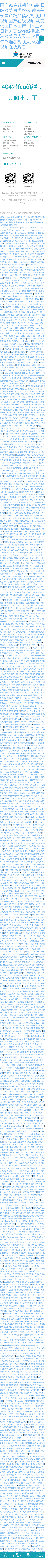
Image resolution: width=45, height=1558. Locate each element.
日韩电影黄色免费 (35, 428)
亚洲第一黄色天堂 (6, 1078)
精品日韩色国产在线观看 (31, 1446)
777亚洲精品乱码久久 (24, 611)
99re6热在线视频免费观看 (15, 1385)
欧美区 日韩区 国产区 (8, 267)
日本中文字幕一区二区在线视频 (18, 658)
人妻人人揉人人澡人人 (21, 1311)
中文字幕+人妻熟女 (25, 1485)
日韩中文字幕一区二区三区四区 (26, 1469)
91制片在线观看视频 (10, 862)
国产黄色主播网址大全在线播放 (23, 627)
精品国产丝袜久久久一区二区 (24, 619)
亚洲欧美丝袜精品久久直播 (18, 1477)
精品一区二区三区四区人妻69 (26, 426)
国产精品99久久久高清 (32, 1409)
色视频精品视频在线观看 (28, 1549)
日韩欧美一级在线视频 (14, 513)
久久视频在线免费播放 (21, 516)
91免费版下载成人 (31, 1015)
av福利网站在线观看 (12, 1345)
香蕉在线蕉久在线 (9, 769)
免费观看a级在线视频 (12, 531)
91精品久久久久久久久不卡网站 (23, 550)
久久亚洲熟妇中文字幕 (11, 1488)
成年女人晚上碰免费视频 (31, 373)
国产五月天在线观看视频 (20, 812)
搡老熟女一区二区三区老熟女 (27, 1234)
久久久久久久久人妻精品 (15, 954)
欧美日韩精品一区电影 (35, 740)
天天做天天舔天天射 (36, 235)
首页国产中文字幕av (17, 912)
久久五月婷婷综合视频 (19, 885)
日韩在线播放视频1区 (35, 1292)
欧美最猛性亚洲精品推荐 (9, 1057)
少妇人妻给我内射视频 (11, 788)
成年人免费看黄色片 (13, 463)
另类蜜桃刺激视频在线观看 (33, 288)
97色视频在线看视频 (33, 1522)
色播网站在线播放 (24, 1284)
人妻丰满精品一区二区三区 (10, 1100)
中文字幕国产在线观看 (29, 719)
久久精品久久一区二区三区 (18, 785)
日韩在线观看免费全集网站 (28, 579)
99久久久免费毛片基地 (27, 849)
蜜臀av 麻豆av (9, 542)
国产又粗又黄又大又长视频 (34, 1187)
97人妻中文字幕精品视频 (12, 1068)
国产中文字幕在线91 (12, 587)
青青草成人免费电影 (16, 553)
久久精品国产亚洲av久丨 (13, 830)
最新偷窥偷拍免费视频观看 (34, 1358)
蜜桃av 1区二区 (23, 1517)
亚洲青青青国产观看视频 (9, 341)
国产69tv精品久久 (26, 360)
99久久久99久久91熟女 (19, 418)
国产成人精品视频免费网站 (32, 1282)
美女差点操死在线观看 (16, 1464)
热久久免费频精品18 (36, 1007)
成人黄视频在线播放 (7, 1308)
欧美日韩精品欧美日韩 (14, 843)
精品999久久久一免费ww (30, 362)
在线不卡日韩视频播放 (28, 1345)
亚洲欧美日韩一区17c (12, 600)
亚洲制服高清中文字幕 (32, 315)
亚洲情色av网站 (35, 1525)
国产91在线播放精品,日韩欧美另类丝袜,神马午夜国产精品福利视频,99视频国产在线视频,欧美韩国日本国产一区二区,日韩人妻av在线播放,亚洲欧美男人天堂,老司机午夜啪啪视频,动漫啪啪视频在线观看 (22, 26)
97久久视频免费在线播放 (12, 563)
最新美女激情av (25, 420)
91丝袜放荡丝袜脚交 (20, 235)
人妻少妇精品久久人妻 (23, 1546)
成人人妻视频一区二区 (11, 1258)
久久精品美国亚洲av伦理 (20, 1536)
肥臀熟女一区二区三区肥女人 (15, 613)
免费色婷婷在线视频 (36, 991)
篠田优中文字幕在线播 (11, 1538)
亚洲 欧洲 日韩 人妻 (11, 896)
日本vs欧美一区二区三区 (13, 1401)
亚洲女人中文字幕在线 (19, 1319)
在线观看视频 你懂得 (19, 584)
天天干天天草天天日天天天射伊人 (30, 280)
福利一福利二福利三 (11, 870)
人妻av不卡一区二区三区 (23, 444)
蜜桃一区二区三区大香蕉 (33, 555)
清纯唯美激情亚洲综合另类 (26, 685)
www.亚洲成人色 (19, 764)
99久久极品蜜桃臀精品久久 (32, 1031)
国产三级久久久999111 (19, 846)
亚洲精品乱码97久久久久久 (13, 241)
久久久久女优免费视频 (33, 714)
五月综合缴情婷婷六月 (30, 933)
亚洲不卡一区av (27, 711)
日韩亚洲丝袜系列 (11, 656)
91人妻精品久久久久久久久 (16, 740)
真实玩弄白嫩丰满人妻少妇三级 (24, 254)
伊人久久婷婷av (25, 341)
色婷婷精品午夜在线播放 (27, 325)
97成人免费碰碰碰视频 (12, 933)
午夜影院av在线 (12, 420)
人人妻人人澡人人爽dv (16, 875)
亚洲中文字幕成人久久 (32, 452)
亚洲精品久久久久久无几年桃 (25, 983)
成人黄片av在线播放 (23, 738)
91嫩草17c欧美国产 (16, 804)
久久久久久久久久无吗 (25, 769)
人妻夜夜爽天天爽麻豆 (26, 814)
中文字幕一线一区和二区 (9, 262)
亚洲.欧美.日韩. (13, 383)
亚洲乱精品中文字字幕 (12, 476)
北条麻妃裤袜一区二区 (16, 275)
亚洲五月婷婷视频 (17, 1509)
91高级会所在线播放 (22, 716)
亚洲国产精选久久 (16, 1277)
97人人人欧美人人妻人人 (29, 383)
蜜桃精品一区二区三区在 (23, 1406)
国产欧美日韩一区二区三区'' (16, 233)
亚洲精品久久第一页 (15, 1047)
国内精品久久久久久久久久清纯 (32, 1216)
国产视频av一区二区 (20, 1152)
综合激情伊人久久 (24, 1142)
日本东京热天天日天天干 (17, 1395)
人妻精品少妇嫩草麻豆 (16, 1425)
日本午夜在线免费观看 (24, 975)
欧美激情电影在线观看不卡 (16, 1210)
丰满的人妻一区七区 (22, 653)
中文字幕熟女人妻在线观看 (16, 497)
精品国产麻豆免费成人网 (13, 568)
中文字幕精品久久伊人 (32, 1200)
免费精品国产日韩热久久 (18, 959)
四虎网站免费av (9, 1181)
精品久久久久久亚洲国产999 (27, 1250)
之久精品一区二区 (16, 1060)
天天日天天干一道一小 (8, 325)
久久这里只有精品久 (28, 872)
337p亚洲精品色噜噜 (25, 436)
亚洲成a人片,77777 (15, 1118)
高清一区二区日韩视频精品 (18, 748)
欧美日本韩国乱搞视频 (14, 1271)
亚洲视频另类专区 (37, 674)
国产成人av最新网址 (33, 333)
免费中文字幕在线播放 (12, 1020)
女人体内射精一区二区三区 (28, 526)
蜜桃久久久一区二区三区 (12, 1031)
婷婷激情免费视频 (16, 452)
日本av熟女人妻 (33, 819)
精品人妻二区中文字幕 (22, 1279)
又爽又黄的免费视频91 (24, 1224)
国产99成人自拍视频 (37, 1110)
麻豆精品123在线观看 (22, 806)
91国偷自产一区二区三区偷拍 (22, 1160)
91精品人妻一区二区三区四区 (20, 457)
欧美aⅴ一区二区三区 (35, 317)
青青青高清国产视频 (12, 719)
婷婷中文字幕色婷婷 (11, 669)
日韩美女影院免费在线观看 (30, 402)
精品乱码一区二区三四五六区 (13, 952)
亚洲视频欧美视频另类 (11, 505)
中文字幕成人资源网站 (11, 1216)
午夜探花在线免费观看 (35, 270)
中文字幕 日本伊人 (11, 278)
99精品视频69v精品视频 (30, 600)
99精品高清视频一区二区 (31, 299)
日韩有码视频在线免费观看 (21, 907)
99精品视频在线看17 (28, 1081)
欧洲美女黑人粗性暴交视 (13, 1187)
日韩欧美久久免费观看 (28, 307)
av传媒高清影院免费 (34, 613)
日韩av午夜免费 (9, 841)
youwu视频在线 (12, 471)
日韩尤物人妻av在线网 (11, 1081)
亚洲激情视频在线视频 (8, 1295)
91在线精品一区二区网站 (23, 246)
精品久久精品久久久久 (16, 518)
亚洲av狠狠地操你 (24, 1427)
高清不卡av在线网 (16, 650)
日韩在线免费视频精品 (20, 521)
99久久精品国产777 (33, 1385)
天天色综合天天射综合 (27, 262)
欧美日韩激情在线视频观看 (23, 1493)
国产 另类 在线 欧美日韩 (13, 523)
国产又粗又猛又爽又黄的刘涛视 (16, 727)
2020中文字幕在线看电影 (22, 838)
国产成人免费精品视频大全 (31, 1100)
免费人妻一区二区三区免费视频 (22, 1287)
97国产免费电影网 (34, 864)
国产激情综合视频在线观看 (34, 967)
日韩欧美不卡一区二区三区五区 (14, 1343)
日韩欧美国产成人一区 (19, 1134)
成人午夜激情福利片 (16, 447)
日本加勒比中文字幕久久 (20, 487)
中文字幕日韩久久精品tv (15, 827)
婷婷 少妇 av (28, 331)
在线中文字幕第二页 (21, 312)
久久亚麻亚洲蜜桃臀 (18, 352)
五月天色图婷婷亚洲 (25, 545)
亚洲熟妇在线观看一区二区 (24, 1115)
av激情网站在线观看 (17, 286)
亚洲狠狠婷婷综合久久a (21, 825)
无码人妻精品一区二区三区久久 (27, 547)
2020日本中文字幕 (7, 1189)
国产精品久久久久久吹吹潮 (29, 624)
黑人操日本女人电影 (7, 738)
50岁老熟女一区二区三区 (33, 642)
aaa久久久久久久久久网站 (30, 669)
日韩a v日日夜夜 (37, 420)
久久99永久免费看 (7, 981)
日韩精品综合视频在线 (12, 373)
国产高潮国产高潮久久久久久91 (12, 1467)
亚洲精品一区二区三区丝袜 (34, 1126)
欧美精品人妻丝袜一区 (8, 500)
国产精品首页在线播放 (8, 777)
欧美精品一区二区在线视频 (27, 909)
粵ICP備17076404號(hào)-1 (26, 196)
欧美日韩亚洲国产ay (25, 500)
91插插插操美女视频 (22, 479)
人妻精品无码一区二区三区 (31, 798)
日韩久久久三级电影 (34, 682)
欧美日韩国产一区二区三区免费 (12, 238)
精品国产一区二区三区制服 (19, 357)
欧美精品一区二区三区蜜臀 (13, 481)
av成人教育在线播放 (34, 352)
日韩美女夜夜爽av (16, 1237)
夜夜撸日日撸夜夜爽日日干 (13, 555)
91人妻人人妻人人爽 (24, 1398)
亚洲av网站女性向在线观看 (19, 753)
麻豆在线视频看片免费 (35, 1097)
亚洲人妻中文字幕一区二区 (32, 1390)
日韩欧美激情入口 (26, 1388)
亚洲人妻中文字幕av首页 (13, 1073)
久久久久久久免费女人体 (12, 576)
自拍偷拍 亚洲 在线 (7, 901)
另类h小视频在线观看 (22, 1551)
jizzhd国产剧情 (14, 938)
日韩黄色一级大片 (9, 946)
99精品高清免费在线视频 (28, 1369)
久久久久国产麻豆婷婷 (30, 679)
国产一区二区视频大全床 (22, 801)
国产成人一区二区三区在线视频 (21, 1023)
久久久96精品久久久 (15, 1105)
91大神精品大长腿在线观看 (29, 399)
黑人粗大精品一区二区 (11, 888)
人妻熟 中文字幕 (10, 909)
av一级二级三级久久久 (17, 386)
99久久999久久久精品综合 (30, 1329)
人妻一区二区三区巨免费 (9, 941)
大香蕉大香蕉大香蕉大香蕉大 (19, 637)
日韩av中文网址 (9, 547)
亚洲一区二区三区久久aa (29, 415)
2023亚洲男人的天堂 (15, 378)
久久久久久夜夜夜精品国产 (11, 1446)
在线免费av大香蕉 (30, 1073)
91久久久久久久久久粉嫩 (17, 339)
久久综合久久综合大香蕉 (33, 410)
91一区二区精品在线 (35, 489)
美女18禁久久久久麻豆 (17, 817)
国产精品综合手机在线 (29, 788)
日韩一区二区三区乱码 (22, 899)
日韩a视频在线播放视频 (15, 1443)
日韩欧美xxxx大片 (21, 302)
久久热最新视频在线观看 (31, 576)
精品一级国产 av (25, 1393)
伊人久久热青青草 (13, 751)
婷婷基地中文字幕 (27, 1274)
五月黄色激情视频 (24, 759)
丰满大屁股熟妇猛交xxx (18, 1253)
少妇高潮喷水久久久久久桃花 (26, 1181)
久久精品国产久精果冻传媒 (19, 502)
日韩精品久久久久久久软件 (24, 465)
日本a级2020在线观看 (12, 299)
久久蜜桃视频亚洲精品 (12, 1039)
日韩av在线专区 (6, 859)
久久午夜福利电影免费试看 (18, 439)
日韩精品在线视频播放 (8, 1427)
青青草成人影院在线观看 (27, 442)
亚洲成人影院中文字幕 (24, 1356)
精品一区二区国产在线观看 (18, 917)
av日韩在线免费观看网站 (30, 878)
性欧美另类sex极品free (13, 608)
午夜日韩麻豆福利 (25, 724)
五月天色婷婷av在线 (17, 1380)
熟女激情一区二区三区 (24, 484)
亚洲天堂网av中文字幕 (21, 1195)
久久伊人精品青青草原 (22, 381)
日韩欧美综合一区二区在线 (14, 1028)
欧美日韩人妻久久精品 (8, 1129)
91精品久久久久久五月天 (27, 957)
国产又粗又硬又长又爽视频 (13, 854)
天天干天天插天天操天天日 (10, 711)
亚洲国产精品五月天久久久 (18, 494)
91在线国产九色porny (19, 1245)
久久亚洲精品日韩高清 (17, 328)
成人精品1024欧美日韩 (23, 473)
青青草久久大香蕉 (32, 518)
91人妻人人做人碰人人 (35, 323)
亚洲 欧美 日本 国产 (13, 1232)
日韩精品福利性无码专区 (23, 1166)
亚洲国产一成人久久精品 (33, 701)
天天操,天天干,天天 (26, 1012)
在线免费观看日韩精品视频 (13, 410)
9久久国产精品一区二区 (25, 534)
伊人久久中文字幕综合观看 (29, 278)
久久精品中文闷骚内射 (33, 912)
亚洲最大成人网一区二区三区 (11, 320)
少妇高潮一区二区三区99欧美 (23, 1123)
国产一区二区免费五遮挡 (20, 674)
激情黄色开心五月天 (22, 376)
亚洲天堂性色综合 (37, 812)
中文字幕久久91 (37, 790)
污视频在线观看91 (13, 1533)
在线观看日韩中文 (34, 233)
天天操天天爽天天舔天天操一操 (21, 605)
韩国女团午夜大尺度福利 (29, 888)
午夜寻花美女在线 (13, 695)
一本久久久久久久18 (33, 1144)
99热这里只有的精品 (23, 539)
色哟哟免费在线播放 (31, 854)
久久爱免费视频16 (11, 399)
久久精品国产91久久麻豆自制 (33, 608)
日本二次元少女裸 (19, 1337)
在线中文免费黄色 (20, 317)
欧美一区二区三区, (17, 780)
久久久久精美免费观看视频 (10, 1192)
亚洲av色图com (37, 708)
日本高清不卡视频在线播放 (10, 1150)
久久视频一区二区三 (7, 346)
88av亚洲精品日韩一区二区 (26, 336)
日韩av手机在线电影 (33, 286)
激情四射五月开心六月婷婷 (29, 558)
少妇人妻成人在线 (32, 251)
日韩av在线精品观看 (13, 962)
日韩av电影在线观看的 (19, 1221)
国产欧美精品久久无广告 (33, 904)
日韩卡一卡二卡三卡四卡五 (14, 333)
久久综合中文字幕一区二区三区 (14, 1501)
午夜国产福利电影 (23, 1462)
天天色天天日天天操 (22, 1063)
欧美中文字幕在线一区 (30, 463)
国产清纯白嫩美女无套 (17, 460)
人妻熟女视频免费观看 (8, 1010)
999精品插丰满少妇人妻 (34, 259)
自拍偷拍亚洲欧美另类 (30, 1039)
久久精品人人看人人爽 (12, 1266)
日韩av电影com (26, 772)
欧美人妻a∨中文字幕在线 (9, 693)
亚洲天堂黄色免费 (19, 859)
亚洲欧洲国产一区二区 (17, 682)
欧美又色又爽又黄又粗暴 (32, 833)
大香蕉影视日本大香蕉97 (15, 251)
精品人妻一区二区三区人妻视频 (18, 1541)
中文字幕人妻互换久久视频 (21, 257)
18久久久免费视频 (19, 1364)
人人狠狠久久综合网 (10, 1176)
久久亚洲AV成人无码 (17, 344)
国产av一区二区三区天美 (26, 267)
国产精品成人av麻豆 (31, 378)
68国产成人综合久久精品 (13, 1314)
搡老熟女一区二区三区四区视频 (28, 703)
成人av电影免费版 (13, 978)
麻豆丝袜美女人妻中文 (11, 1274)
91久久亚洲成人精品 (28, 587)
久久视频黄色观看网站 (23, 592)
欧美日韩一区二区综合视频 (13, 1158)
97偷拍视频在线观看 (19, 621)
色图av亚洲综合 (17, 315)
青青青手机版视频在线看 (28, 880)
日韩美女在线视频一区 (27, 1057)
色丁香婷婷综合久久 (7, 994)
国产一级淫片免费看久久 (34, 780)
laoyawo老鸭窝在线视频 (22, 708)
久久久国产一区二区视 (17, 1353)
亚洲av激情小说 (6, 1152)
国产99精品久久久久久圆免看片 (18, 1475)
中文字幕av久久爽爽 (22, 1374)
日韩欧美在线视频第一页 (9, 1369)
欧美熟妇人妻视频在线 (26, 616)
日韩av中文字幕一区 (28, 492)
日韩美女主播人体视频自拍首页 (14, 1097)
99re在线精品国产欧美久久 (13, 331)
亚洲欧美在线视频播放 (20, 949)
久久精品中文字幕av (32, 447)
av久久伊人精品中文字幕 (28, 272)
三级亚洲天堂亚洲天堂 (32, 481)
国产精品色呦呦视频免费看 (30, 870)
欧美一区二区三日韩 (15, 735)
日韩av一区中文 (13, 856)
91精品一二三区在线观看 (30, 1131)
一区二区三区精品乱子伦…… (29, 706)
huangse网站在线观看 (11, 772)
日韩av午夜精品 (28, 1068)
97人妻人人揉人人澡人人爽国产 (23, 391)
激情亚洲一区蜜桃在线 (21, 1102)
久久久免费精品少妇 (23, 664)
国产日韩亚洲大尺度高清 (22, 566)
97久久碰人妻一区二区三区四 (14, 1504)
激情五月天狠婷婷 (9, 661)
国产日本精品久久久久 (23, 648)
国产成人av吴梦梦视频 (19, 450)
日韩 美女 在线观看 (25, 1010)
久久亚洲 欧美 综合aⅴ (14, 986)
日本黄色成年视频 (37, 1189)
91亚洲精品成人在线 (13, 1390)
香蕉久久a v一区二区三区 (17, 1070)
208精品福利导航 (6, 312)
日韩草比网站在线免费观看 (26, 582)
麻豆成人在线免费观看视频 (23, 294)
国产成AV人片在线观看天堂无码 (12, 677)
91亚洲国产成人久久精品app (11, 833)
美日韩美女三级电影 (33, 537)
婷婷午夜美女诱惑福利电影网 (28, 661)
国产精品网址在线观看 (35, 339)
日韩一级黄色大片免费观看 (18, 249)
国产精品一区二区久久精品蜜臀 (31, 1147)
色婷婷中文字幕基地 (13, 1004)
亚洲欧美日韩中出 (29, 962)
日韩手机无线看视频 (11, 1208)
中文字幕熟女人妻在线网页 (13, 642)
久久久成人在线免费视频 (20, 1052)
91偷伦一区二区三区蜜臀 (33, 830)
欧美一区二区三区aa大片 (28, 835)
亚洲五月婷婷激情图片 (35, 1055)
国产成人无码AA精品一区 (23, 1092)
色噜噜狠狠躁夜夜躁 (15, 690)
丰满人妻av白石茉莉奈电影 (28, 1403)
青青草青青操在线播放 (11, 360)
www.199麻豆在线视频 (12, 679)
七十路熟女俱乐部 (9, 1398)
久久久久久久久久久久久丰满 (32, 938)
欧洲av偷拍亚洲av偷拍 (14, 1377)
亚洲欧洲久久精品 (23, 455)
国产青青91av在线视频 (30, 629)
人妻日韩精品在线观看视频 (10, 291)
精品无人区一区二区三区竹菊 (13, 370)
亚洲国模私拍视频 (37, 309)
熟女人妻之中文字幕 (23, 1483)
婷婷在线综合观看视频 (19, 394)
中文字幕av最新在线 (30, 1118)
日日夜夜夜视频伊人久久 (25, 1113)
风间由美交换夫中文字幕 (9, 283)
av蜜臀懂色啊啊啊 (29, 476)
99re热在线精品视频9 (22, 790)
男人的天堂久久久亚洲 (16, 1229)
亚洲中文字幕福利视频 (33, 1089)
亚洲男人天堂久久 (35, 1221)
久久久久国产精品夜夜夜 (35, 1464)
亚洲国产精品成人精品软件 (10, 1218)
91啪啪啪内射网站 (9, 1250)
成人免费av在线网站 (10, 624)
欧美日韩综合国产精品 (14, 967)
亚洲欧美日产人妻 (28, 291)
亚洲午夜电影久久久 (32, 804)
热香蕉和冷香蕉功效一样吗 (33, 1512)
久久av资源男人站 (21, 767)
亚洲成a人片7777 (14, 996)
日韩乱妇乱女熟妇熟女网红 (29, 970)
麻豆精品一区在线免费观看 (29, 941)
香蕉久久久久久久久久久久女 (15, 745)
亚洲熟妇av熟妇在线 (28, 1192)
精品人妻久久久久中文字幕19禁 (32, 856)
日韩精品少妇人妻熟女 (12, 243)
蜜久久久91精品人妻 (35, 265)
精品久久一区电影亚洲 (16, 1076)
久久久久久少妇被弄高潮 (30, 531)
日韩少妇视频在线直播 (8, 814)
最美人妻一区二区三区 (28, 693)
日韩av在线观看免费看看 (29, 508)
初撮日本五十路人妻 (29, 996)
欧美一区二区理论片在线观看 (27, 365)
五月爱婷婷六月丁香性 (11, 415)
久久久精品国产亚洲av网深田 (11, 423)
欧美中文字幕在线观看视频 (20, 1340)
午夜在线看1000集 (13, 362)
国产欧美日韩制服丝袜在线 (19, 1205)
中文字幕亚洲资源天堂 (19, 851)
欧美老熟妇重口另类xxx (31, 423)
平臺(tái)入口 (34, 63)
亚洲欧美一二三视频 (7, 703)
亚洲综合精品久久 (24, 965)
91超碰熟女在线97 (9, 761)
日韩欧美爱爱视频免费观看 (16, 1292)
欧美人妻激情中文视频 (35, 1366)
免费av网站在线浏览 (17, 640)
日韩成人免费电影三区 (30, 349)
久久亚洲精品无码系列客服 (23, 510)
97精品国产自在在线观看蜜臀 (17, 1174)
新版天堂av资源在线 (12, 307)
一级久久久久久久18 (20, 428)
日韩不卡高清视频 (27, 1533)
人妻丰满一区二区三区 (35, 497)
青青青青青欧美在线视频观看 (19, 796)
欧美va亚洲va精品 (32, 756)
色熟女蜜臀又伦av (11, 849)
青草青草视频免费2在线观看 (25, 1491)
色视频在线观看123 (18, 1139)
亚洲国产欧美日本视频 (12, 1282)
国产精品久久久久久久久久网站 (30, 471)
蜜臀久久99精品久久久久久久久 (16, 304)
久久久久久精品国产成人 (33, 843)
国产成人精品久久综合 (19, 574)
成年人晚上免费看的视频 (9, 272)
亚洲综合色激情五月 (25, 1171)
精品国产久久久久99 (12, 798)
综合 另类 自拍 (21, 368)
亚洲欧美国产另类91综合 (28, 1300)
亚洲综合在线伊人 (23, 346)
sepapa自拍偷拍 (9, 397)
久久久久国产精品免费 (17, 270)
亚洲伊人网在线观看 (13, 629)
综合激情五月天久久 (16, 259)
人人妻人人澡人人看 (10, 1242)
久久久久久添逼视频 (26, 656)
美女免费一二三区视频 (8, 793)
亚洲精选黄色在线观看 (19, 1454)
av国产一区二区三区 (10, 1197)
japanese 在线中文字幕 (24, 230)
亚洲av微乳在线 (24, 793)
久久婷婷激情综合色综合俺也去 (14, 1366)
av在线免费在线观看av (24, 431)
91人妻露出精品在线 (17, 1144)
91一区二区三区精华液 (30, 243)
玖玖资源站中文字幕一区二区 (17, 1179)
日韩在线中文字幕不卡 (12, 349)
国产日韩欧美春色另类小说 (14, 1094)
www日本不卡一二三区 (17, 999)
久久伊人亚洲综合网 (30, 1411)
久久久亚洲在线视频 (23, 397)
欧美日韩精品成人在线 (19, 1007)
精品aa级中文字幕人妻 (22, 560)
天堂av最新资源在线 (36, 1319)
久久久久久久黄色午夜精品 (10, 228)
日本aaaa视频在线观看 (32, 1047)
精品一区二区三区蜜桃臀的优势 (16, 1263)
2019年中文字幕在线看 (8, 645)
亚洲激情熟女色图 (23, 413)
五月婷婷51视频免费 (34, 386)
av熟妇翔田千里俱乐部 (14, 1409)
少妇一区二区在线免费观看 (16, 864)
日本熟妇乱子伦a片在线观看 (25, 1084)
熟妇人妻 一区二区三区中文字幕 (26, 698)
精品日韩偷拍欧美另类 (34, 344)
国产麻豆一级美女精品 (35, 999)
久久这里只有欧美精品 (16, 1430)
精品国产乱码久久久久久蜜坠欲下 (20, 1290)
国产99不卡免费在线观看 (17, 265)
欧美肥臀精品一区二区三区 (14, 537)
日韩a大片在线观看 (25, 1129)
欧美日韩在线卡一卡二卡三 (28, 645)
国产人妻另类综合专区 (29, 228)
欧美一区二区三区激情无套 (27, 946)
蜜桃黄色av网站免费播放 (29, 434)
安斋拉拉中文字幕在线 (22, 1303)
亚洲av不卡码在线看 (12, 434)
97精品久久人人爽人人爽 (34, 1076)
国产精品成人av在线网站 (18, 571)
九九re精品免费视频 (27, 1258)
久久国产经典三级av (28, 1137)
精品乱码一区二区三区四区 (34, 690)
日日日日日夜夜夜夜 (29, 1020)
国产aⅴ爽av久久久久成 (16, 632)
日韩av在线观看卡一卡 (21, 732)
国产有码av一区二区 (20, 666)
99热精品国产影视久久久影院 (26, 981)
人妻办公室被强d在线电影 (31, 1232)
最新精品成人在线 (22, 841)
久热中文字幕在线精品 (14, 296)
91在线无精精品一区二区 (31, 1543)
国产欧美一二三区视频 (16, 775)
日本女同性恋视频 (32, 1504)
